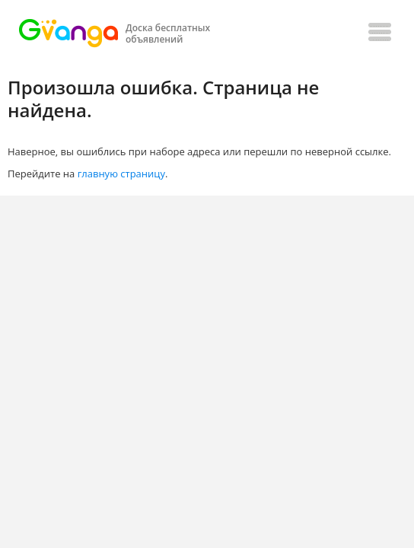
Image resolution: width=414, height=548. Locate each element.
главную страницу (121, 173)
